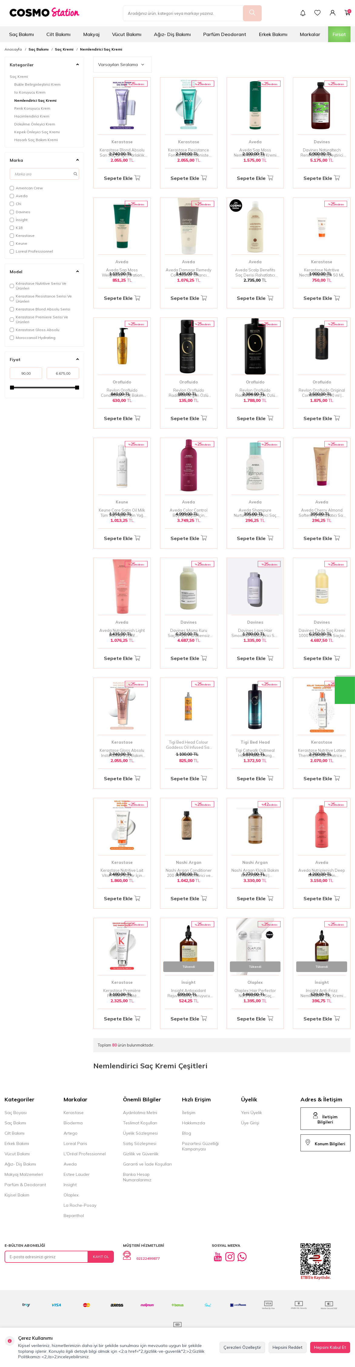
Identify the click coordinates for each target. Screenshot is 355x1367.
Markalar (310, 34)
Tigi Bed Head (255, 742)
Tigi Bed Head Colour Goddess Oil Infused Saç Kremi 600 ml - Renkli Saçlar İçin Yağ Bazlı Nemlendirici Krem (188, 745)
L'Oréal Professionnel (85, 1153)
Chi (15, 203)
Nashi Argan (188, 862)
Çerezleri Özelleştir (242, 1347)
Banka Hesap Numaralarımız (137, 1177)
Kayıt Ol (101, 1256)
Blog (186, 1133)
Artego (71, 1133)
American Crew (26, 188)
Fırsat (339, 34)
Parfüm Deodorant (224, 34)
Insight (70, 1184)
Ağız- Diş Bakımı (172, 34)
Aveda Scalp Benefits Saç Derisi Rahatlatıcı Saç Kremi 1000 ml (255, 272)
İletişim (188, 1112)
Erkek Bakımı (273, 34)
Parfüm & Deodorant (25, 1184)
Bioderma (73, 1123)
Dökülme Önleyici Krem (34, 124)
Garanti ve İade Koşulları (147, 1164)
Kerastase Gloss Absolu (34, 329)
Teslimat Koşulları (140, 1123)
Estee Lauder (77, 1174)
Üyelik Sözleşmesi (140, 1133)
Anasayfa (13, 49)
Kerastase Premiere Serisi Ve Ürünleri (39, 319)
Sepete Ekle (122, 178)
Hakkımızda (193, 1123)
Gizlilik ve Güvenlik (140, 1153)
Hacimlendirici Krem (31, 116)
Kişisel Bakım (17, 1195)
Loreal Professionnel (31, 251)
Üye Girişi (250, 1123)
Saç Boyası (16, 1112)
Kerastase (22, 235)
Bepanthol (74, 1215)
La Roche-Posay (80, 1205)
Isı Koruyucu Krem (29, 92)
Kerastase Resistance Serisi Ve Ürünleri (41, 298)
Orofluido (122, 382)
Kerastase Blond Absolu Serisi (40, 309)
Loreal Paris (75, 1143)
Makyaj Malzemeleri (24, 1174)
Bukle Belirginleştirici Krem (37, 84)
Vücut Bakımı (126, 34)
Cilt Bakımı (58, 34)
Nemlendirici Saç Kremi (101, 49)
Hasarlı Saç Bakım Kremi (36, 140)
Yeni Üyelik (251, 1112)
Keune (18, 243)
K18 (16, 227)
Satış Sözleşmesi (139, 1143)
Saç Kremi (64, 49)
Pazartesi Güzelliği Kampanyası (200, 1146)
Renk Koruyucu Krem (32, 108)
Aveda (19, 196)
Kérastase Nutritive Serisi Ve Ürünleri (38, 285)
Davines (20, 212)
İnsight (19, 219)
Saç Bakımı (21, 34)
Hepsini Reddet (288, 1347)
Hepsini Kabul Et (330, 1347)
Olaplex (255, 982)
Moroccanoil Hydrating (32, 337)
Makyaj (91, 34)
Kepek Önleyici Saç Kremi (37, 132)
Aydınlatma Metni (140, 1112)
